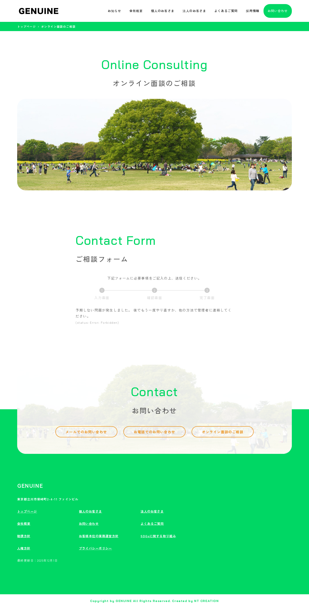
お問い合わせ (89, 523)
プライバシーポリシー (95, 548)
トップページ (27, 511)
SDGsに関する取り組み (158, 536)
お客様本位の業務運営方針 (99, 536)
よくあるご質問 (152, 523)
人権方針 (23, 548)
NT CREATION (206, 601)
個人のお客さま (90, 511)
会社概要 (23, 523)
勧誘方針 (23, 536)
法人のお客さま (152, 511)
